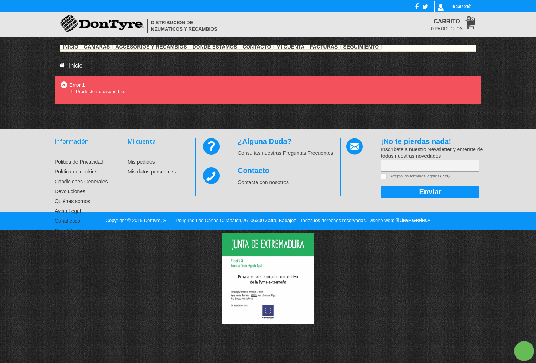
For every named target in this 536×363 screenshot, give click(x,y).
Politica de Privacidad (79, 162)
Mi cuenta (142, 141)
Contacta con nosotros (263, 182)
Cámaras (97, 47)
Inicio (70, 47)
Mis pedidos (141, 162)
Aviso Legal (68, 211)
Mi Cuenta (290, 47)
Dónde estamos (215, 47)
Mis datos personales (152, 172)
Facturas (324, 47)
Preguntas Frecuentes (308, 153)
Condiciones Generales (81, 181)
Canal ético (67, 221)
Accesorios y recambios (151, 47)
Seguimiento (361, 47)
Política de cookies (76, 172)
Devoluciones (70, 191)
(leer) (445, 176)
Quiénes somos (72, 201)
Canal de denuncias (77, 231)
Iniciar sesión (461, 6)
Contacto (256, 47)
